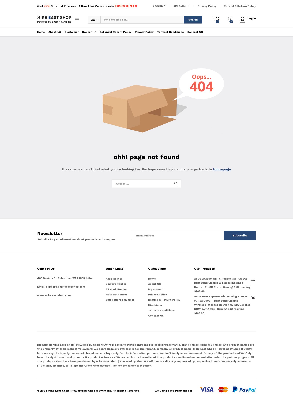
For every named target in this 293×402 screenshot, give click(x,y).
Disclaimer (72, 32)
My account (156, 289)
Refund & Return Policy (240, 5)
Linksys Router (116, 283)
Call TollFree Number (120, 299)
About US (54, 32)
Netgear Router (116, 294)
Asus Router (114, 278)
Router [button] (87, 32)
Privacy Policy (207, 5)
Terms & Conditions (170, 32)
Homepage (222, 169)
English (158, 5)
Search (193, 19)
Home (41, 32)
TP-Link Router (116, 289)
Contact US (195, 32)
